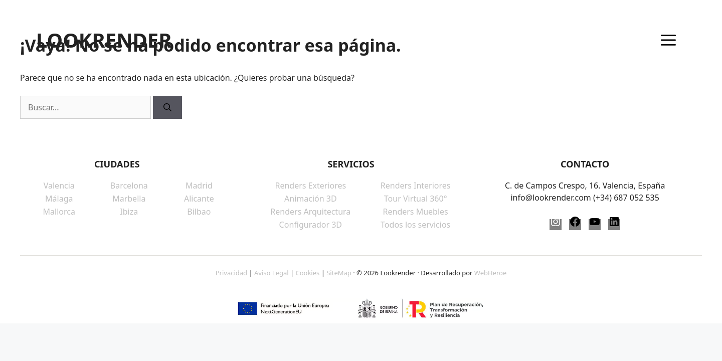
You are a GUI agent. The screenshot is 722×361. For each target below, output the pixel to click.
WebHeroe (490, 272)
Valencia (59, 185)
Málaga (59, 198)
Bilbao (199, 211)
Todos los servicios (415, 224)
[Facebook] (575, 224)
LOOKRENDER (103, 40)
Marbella (128, 198)
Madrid (199, 185)
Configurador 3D (310, 224)
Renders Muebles (415, 211)
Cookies (307, 272)
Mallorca (59, 211)
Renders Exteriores (310, 185)
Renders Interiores (416, 185)
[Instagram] (556, 224)
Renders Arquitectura (310, 211)
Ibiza (129, 211)
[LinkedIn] (614, 224)
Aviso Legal (271, 272)
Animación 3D (310, 198)
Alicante (199, 198)
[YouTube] (595, 224)
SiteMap (338, 272)
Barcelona (129, 185)
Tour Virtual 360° (415, 198)
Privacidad (231, 272)
